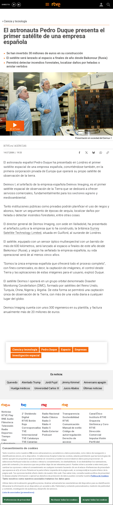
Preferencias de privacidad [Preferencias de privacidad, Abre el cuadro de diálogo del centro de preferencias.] (17, 500)
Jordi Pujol (51, 382)
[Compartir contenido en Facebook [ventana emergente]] (79, 152)
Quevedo (12, 382)
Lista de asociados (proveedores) (18, 492)
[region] (56, 474)
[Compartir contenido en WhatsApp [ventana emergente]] (100, 152)
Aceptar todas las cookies (95, 500)
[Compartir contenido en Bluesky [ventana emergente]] (93, 152)
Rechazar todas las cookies (64, 500)
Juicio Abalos (71, 388)
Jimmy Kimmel (70, 382)
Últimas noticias (92, 388)
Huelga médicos (20, 388)
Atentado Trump (31, 382)
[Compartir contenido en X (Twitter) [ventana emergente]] (86, 152)
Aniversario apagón (95, 382)
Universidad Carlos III (46, 388)
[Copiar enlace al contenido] (107, 152)
